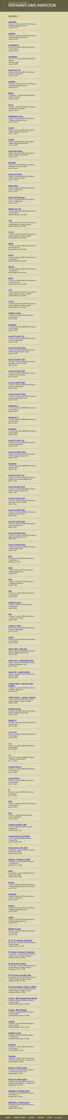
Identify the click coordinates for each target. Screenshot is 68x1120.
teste (10, 871)
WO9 (10, 279)
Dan (10, 556)
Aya (10, 591)
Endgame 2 (13, 406)
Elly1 (10, 579)
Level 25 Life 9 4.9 (16, 336)
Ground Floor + (15, 767)
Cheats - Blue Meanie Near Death (22, 998)
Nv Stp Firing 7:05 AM (17, 848)
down (11, 917)
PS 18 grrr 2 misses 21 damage (21, 952)
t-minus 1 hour (14, 626)
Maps (8, 1118)
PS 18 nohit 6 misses (17, 964)
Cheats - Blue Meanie (17, 1010)
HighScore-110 (14, 209)
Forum (41, 1118)
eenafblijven (13, 45)
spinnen (11, 34)
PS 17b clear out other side (19, 975)
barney (11, 906)
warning (11, 82)
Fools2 (11, 140)
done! (11, 637)
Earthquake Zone (15, 116)
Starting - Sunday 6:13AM (19, 859)
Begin (10, 93)
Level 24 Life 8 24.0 (17, 348)
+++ (10, 744)
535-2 (11, 232)
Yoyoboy (12, 1045)
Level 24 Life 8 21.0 (16, 487)
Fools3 (11, 128)
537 (10, 290)
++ (9, 755)
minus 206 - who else (17, 649)
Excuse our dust (15, 174)
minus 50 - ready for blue (19, 672)
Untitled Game (14, 313)
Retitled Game (14, 929)
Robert (11, 883)
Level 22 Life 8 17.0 (16, 371)
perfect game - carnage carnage (22, 697)
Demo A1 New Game (17, 1079)
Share (31, 1118)
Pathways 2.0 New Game (19, 1091)
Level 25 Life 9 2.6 (16, 475)
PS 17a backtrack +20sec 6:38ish (22, 987)
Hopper (59, 1117)
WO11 (11, 255)
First (10, 813)
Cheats (11, 1022)
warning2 (12, 22)
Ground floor (14, 778)
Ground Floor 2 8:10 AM (18, 836)
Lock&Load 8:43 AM (17, 825)
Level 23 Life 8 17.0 (16, 360)
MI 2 (10, 802)
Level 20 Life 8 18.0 (16, 394)
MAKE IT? (12, 721)
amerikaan (12, 57)
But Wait (12, 163)
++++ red (12, 732)
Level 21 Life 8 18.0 (16, 383)
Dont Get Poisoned (16, 197)
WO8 (10, 244)
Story (49, 1118)
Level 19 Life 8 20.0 (16, 545)
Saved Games (20, 1118)
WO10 (11, 267)
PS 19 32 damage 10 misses (20, 941)
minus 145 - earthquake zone (21, 661)
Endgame (12, 325)
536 (10, 221)
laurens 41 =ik (14, 70)
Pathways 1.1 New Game (18, 1103)
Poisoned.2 (13, 186)
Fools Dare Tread (15, 151)
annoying (12, 894)
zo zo (10, 105)
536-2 (11, 302)
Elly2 (10, 568)
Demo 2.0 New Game (17, 1068)
